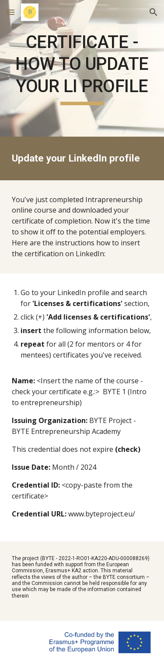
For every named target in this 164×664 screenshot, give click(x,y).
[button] (10, 12)
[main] (82, 68)
